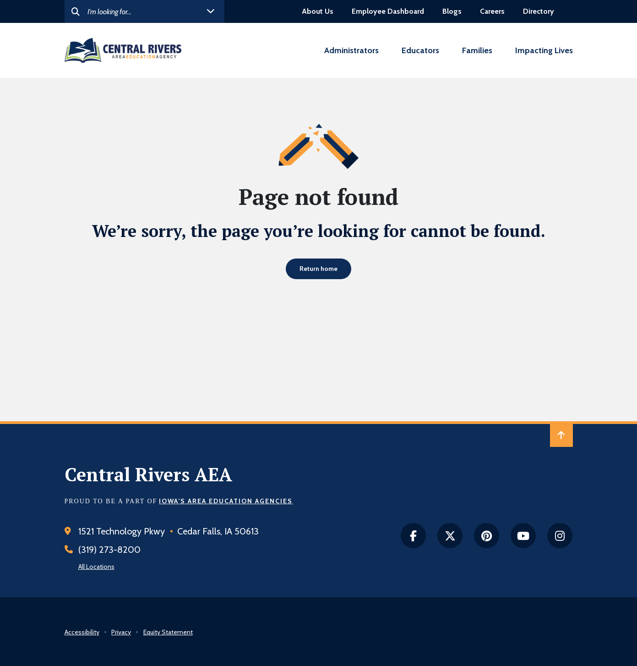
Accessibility (82, 632)
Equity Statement (168, 632)
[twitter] (450, 535)
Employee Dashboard (388, 11)
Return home (318, 268)
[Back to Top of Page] (561, 435)
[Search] (145, 11)
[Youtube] (523, 535)
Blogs (452, 11)
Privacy (121, 632)
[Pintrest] (486, 535)
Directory (538, 11)
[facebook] (413, 535)
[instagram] (559, 535)
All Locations (96, 566)
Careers (492, 11)
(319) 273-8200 (109, 549)
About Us (317, 11)
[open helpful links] (211, 11)
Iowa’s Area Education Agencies (226, 501)
